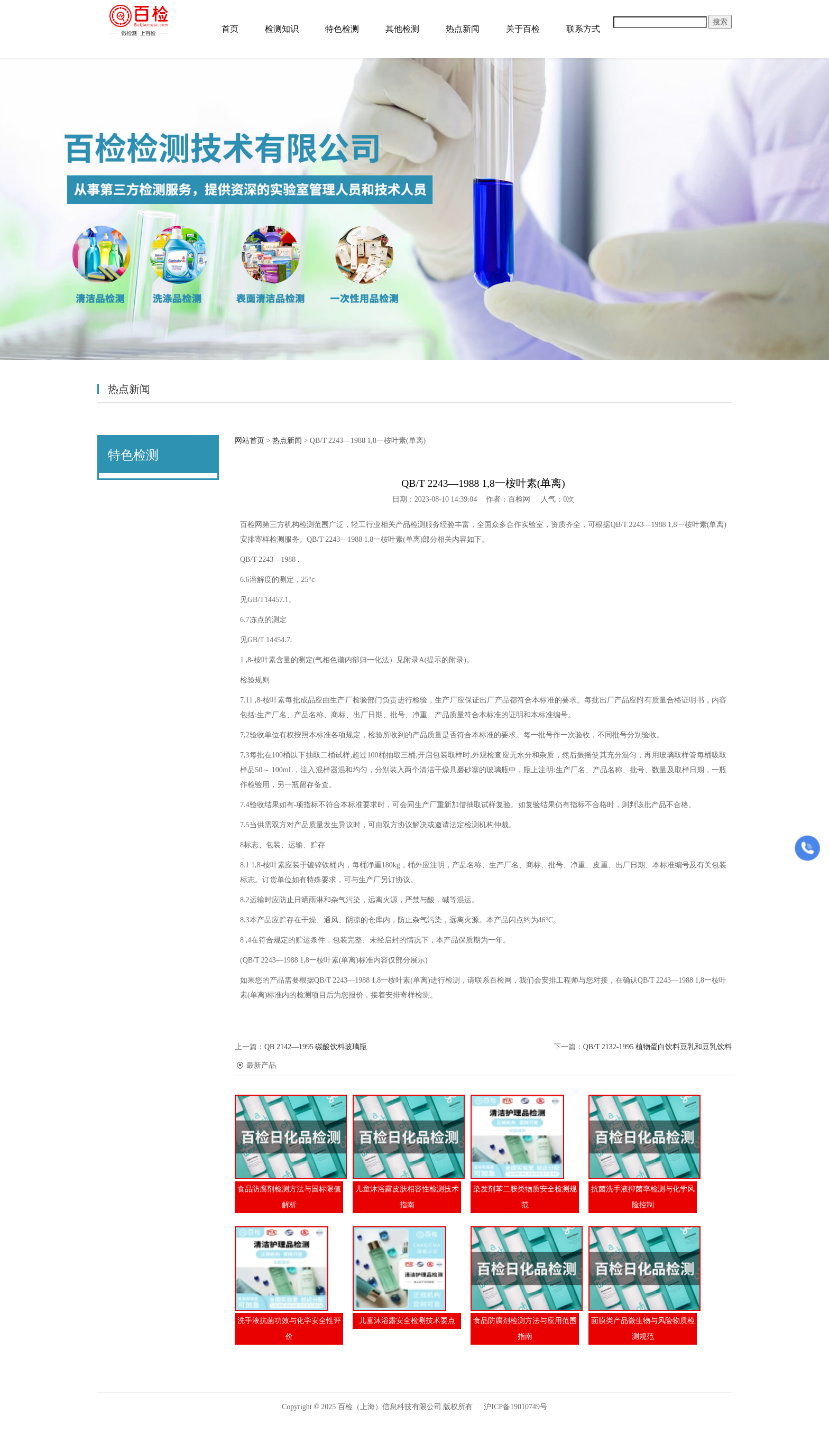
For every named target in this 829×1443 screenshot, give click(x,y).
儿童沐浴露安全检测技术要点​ (407, 1321)
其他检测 (402, 28)
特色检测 (342, 28)
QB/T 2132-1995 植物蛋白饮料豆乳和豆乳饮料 (657, 1047)
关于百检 (523, 28)
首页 (230, 28)
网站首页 (249, 441)
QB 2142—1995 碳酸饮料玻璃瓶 (315, 1047)
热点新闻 (463, 28)
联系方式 (583, 28)
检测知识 (282, 28)
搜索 (720, 22)
